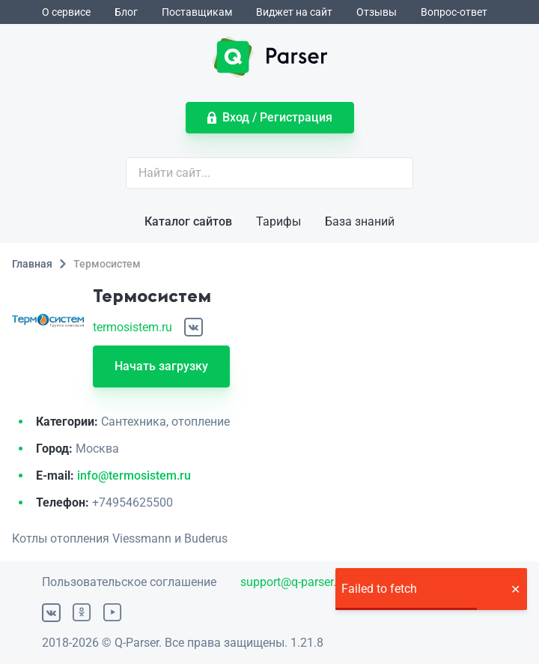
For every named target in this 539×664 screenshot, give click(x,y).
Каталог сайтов (188, 221)
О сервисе (66, 12)
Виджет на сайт (294, 12)
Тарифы (278, 221)
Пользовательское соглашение (129, 582)
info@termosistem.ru (134, 475)
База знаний (360, 221)
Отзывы (376, 12)
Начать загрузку (161, 366)
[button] (515, 589)
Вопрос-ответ (454, 12)
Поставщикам (197, 12)
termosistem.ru (132, 327)
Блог (126, 12)
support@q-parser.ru (293, 582)
